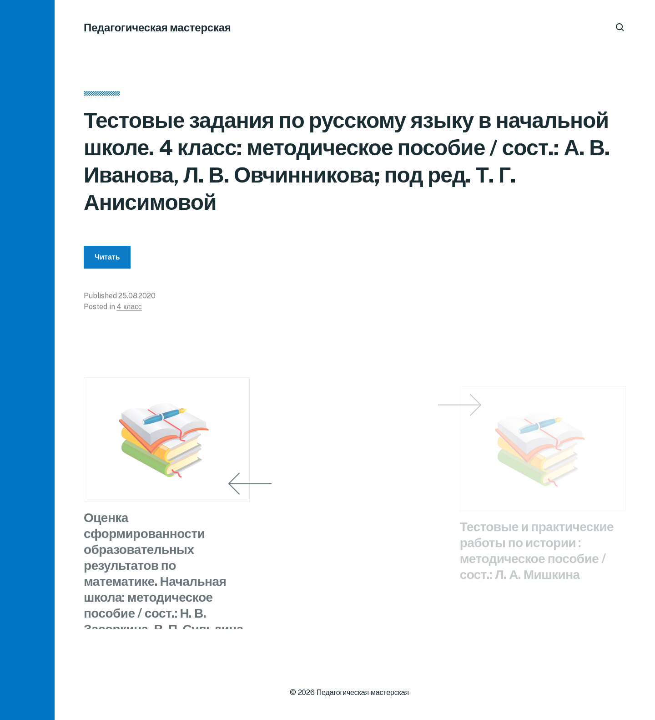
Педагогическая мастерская (157, 27)
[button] (27, 360)
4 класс (128, 309)
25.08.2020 (136, 298)
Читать (107, 259)
